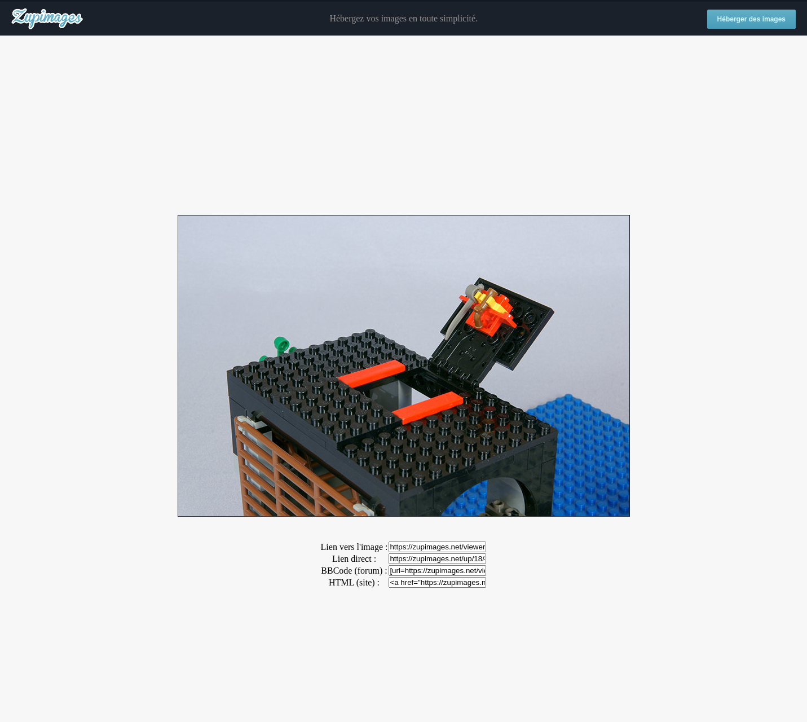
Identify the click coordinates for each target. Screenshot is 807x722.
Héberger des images (751, 19)
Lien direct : (354, 558)
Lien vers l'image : (354, 547)
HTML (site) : (354, 582)
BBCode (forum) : (354, 570)
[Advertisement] (403, 126)
